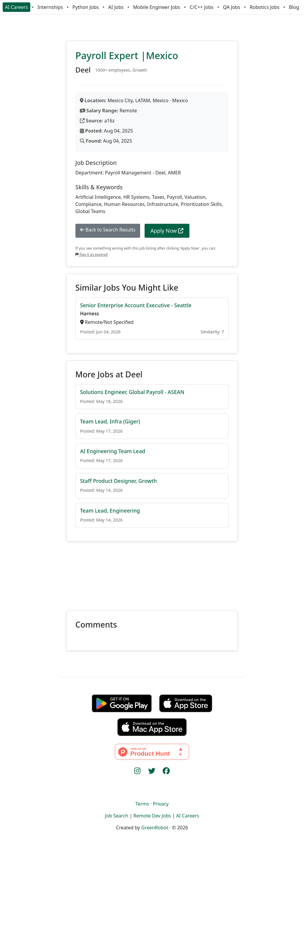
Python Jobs (85, 7)
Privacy (161, 804)
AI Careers (16, 7)
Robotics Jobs (264, 7)
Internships (50, 7)
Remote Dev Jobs (152, 815)
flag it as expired (91, 254)
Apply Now (167, 230)
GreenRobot (154, 827)
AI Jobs (116, 7)
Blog (294, 7)
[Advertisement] (152, 572)
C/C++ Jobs (201, 7)
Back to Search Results (107, 229)
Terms (142, 804)
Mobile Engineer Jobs (156, 7)
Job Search (116, 815)
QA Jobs (231, 7)
